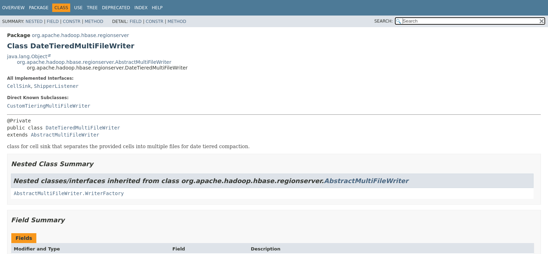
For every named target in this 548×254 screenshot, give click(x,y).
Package (38, 7)
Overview (13, 7)
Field (53, 21)
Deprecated (116, 7)
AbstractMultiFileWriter (65, 135)
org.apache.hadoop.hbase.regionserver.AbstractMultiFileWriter (94, 62)
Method (94, 21)
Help (157, 7)
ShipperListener (56, 86)
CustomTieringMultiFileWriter (48, 106)
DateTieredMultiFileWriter (83, 128)
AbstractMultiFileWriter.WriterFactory (69, 193)
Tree (92, 7)
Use (78, 7)
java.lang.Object (27, 56)
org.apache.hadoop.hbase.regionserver (80, 35)
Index (141, 7)
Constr (71, 21)
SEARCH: (383, 21)
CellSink (19, 86)
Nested (33, 21)
